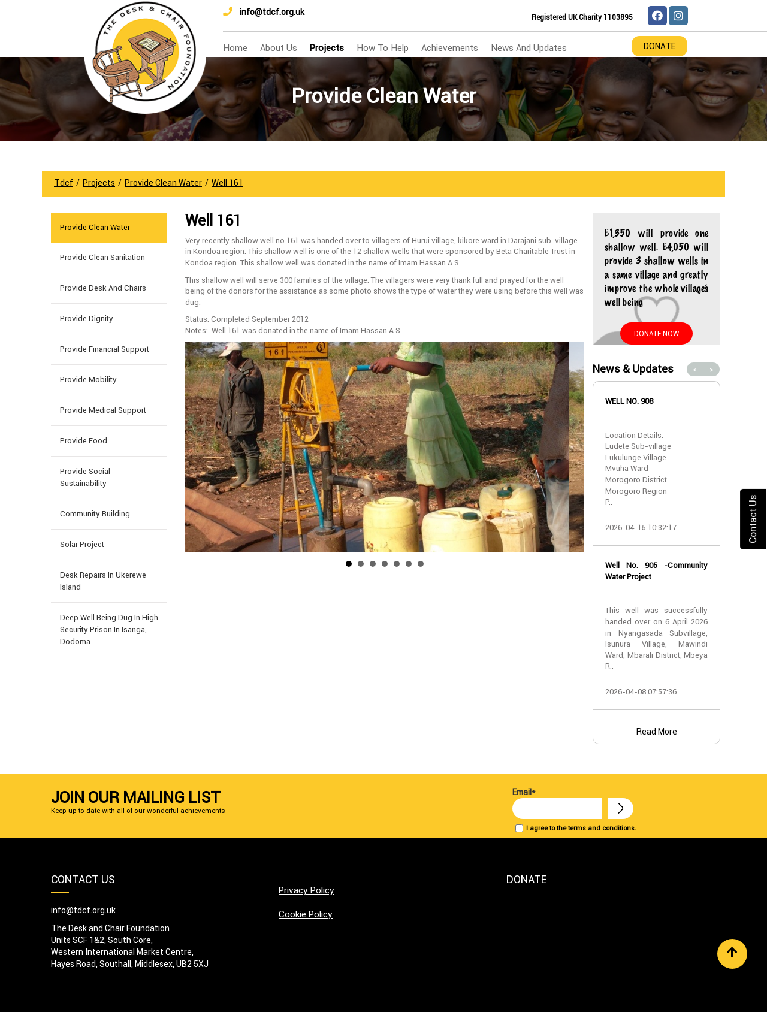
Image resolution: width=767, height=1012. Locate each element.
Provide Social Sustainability (85, 477)
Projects (327, 47)
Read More (656, 731)
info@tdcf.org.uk (263, 12)
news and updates (529, 47)
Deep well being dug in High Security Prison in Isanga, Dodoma (109, 629)
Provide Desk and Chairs (103, 288)
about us (278, 47)
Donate (659, 46)
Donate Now (656, 333)
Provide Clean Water (95, 227)
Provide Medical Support (103, 410)
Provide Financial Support (104, 349)
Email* (557, 803)
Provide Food (83, 441)
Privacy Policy (306, 890)
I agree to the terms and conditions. (581, 828)
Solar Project (82, 544)
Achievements (449, 47)
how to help (383, 47)
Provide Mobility (88, 379)
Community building (95, 514)
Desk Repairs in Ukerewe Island (103, 581)
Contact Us (753, 518)
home (235, 47)
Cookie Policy (306, 914)
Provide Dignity (86, 318)
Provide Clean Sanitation (102, 257)
